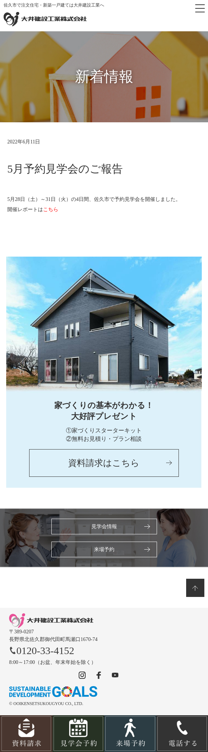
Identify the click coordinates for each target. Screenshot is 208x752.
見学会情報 (104, 526)
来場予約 (104, 549)
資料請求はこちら (104, 463)
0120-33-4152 (41, 650)
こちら (50, 209)
